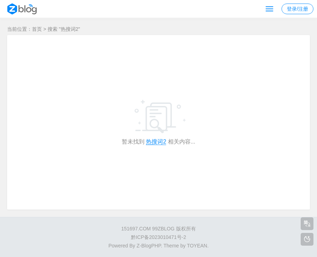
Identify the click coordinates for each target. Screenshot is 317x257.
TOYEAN (197, 245)
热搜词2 (156, 142)
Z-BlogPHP (149, 245)
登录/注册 (297, 9)
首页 (37, 29)
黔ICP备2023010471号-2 (158, 237)
